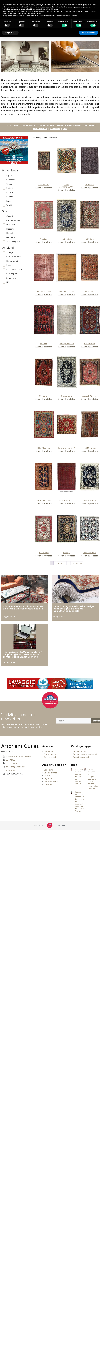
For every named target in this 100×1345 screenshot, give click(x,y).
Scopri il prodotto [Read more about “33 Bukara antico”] (66, 503)
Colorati (9, 216)
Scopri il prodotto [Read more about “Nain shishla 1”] (89, 503)
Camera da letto (13, 256)
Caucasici (10, 179)
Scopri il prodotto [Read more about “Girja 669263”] (43, 188)
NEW (16, 125)
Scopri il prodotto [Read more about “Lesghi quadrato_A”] (66, 451)
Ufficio (9, 282)
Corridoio (48, 784)
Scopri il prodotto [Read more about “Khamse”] (43, 347)
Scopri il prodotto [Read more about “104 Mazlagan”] (89, 451)
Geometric (11, 237)
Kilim (65, 129)
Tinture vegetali (13, 241)
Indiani (9, 188)
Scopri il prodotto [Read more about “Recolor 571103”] (43, 294)
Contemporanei (13, 220)
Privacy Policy (39, 825)
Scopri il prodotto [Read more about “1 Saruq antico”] (89, 294)
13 (77, 563)
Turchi (9, 205)
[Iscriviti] (95, 720)
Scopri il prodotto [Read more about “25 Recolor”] (89, 188)
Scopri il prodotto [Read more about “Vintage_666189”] (66, 347)
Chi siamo (48, 751)
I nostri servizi (50, 754)
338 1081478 (11, 763)
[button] (4, 57)
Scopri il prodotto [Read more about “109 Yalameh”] (89, 347)
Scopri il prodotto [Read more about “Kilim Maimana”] (43, 451)
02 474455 (10, 760)
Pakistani (10, 192)
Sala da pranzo (12, 273)
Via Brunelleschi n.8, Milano (18, 756)
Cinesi (9, 184)
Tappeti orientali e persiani (69, 125)
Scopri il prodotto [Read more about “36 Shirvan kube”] (43, 503)
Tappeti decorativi (81, 757)
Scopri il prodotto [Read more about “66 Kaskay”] (43, 399)
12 (73, 563)
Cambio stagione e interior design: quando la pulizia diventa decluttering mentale (93, 779)
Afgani (9, 175)
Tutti (8, 125)
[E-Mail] (73, 721)
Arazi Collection (40, 129)
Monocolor (55, 129)
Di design (10, 224)
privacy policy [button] (82, 5)
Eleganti (9, 229)
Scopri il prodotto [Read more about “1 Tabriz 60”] (43, 556)
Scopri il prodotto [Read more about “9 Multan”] (89, 242)
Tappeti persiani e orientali (85, 754)
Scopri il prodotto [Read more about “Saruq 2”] (66, 556)
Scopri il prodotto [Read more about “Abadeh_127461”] (89, 399)
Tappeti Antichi (28, 125)
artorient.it (11, 770)
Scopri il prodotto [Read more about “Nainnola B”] (66, 242)
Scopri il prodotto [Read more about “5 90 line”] (43, 242)
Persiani (9, 196)
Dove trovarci (50, 757)
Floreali (9, 233)
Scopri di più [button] (10, 33)
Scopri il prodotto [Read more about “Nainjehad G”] (66, 399)
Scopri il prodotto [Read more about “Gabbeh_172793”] (66, 294)
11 (68, 563)
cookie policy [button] (53, 9)
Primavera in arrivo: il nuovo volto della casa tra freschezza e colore (79, 776)
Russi (8, 201)
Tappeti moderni (46, 125)
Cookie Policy (60, 825)
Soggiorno (11, 278)
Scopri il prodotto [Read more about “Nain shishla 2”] (89, 556)
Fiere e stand (12, 261)
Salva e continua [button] (88, 33)
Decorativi (89, 125)
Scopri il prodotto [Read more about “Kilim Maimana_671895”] (66, 190)
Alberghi (10, 252)
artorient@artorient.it (15, 766)
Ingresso (10, 265)
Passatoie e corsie (14, 269)
